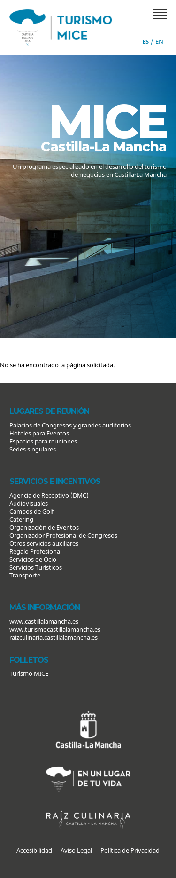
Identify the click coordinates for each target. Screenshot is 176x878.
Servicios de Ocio (32, 559)
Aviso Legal (76, 850)
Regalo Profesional (35, 551)
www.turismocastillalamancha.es (54, 629)
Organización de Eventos (44, 527)
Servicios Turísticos (35, 567)
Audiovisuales (28, 503)
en (159, 42)
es (145, 42)
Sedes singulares (32, 449)
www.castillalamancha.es (43, 621)
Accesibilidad (34, 850)
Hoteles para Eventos (39, 433)
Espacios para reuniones (43, 441)
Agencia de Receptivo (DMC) (49, 495)
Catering (21, 519)
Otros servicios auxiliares (43, 543)
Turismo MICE (28, 673)
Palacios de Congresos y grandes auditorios (70, 425)
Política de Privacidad (130, 850)
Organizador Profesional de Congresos (63, 535)
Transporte (24, 575)
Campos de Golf (31, 511)
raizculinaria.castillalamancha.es (53, 637)
